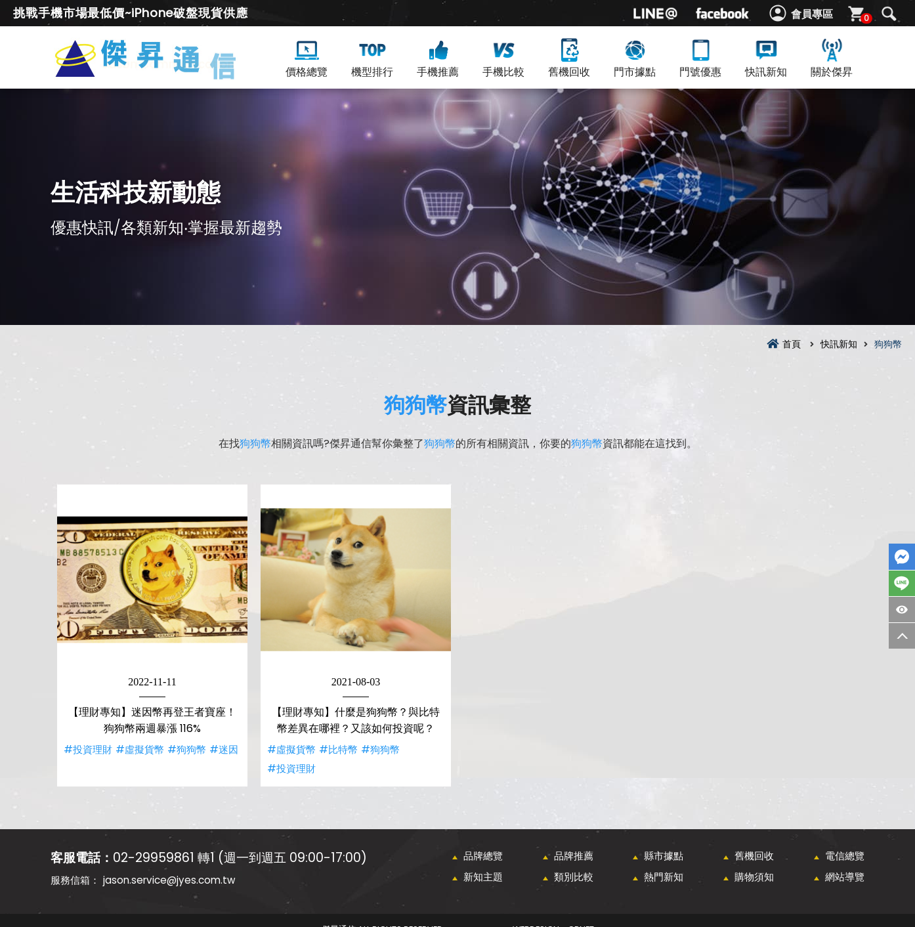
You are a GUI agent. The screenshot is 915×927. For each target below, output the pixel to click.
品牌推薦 (573, 856)
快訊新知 (766, 57)
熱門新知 (663, 877)
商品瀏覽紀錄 (902, 609)
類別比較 (573, 877)
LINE (902, 583)
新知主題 (483, 877)
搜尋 (889, 14)
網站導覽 (844, 877)
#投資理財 (88, 749)
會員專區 (812, 14)
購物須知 (754, 877)
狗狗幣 (415, 405)
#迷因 (223, 749)
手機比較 (503, 57)
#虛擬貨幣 (140, 749)
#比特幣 (338, 749)
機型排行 (372, 57)
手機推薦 (438, 57)
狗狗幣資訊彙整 (167, 73)
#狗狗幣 (186, 749)
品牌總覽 (483, 856)
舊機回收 (569, 57)
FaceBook (902, 557)
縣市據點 (663, 856)
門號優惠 (700, 57)
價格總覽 (307, 57)
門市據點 (635, 57)
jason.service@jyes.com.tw (169, 880)
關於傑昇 (832, 57)
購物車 (865, 18)
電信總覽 (844, 856)
